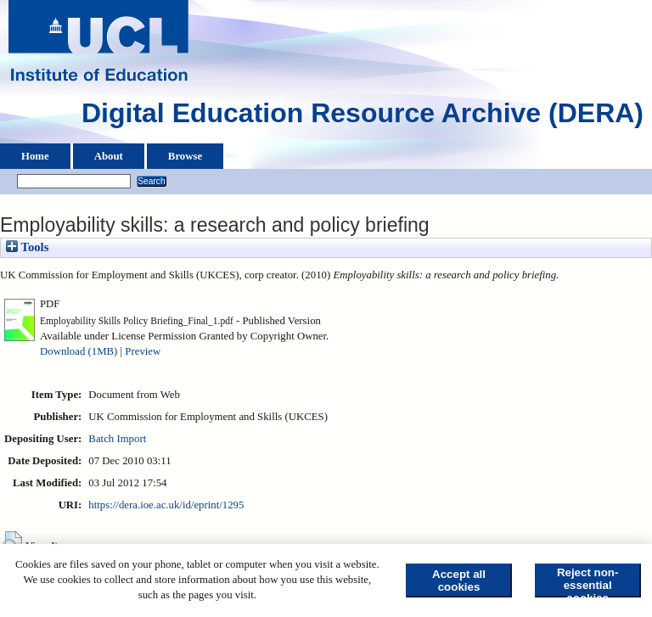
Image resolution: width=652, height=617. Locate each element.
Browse (185, 156)
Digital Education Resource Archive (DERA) (363, 117)
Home (35, 156)
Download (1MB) (78, 351)
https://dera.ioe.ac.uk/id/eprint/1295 (166, 505)
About (108, 156)
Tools (27, 247)
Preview (142, 351)
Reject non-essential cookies (588, 581)
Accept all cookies (459, 580)
